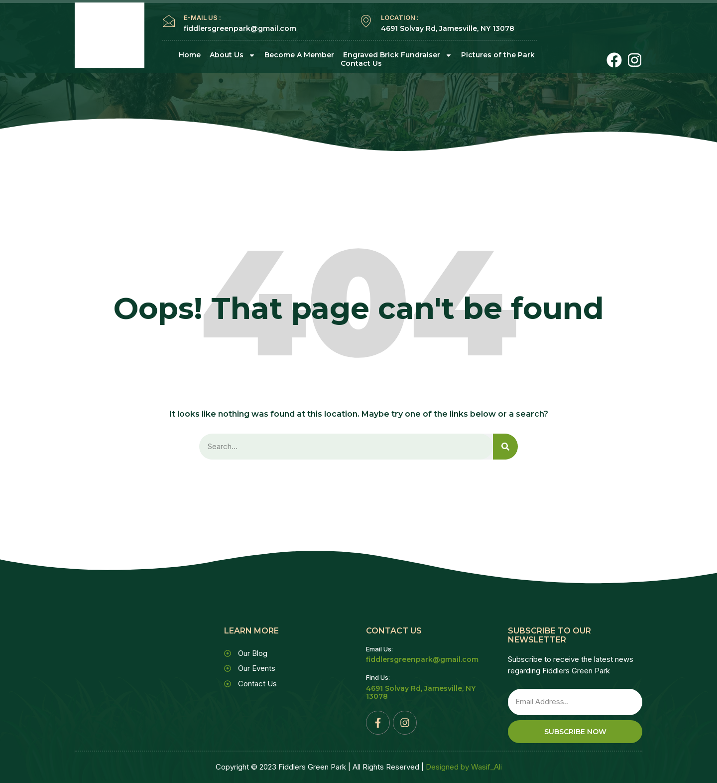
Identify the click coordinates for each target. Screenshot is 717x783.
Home (190, 55)
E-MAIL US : (202, 17)
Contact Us (361, 63)
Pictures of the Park (498, 55)
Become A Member (299, 55)
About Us (232, 55)
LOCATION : (400, 17)
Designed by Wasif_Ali (464, 767)
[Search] (505, 447)
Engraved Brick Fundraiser (397, 55)
